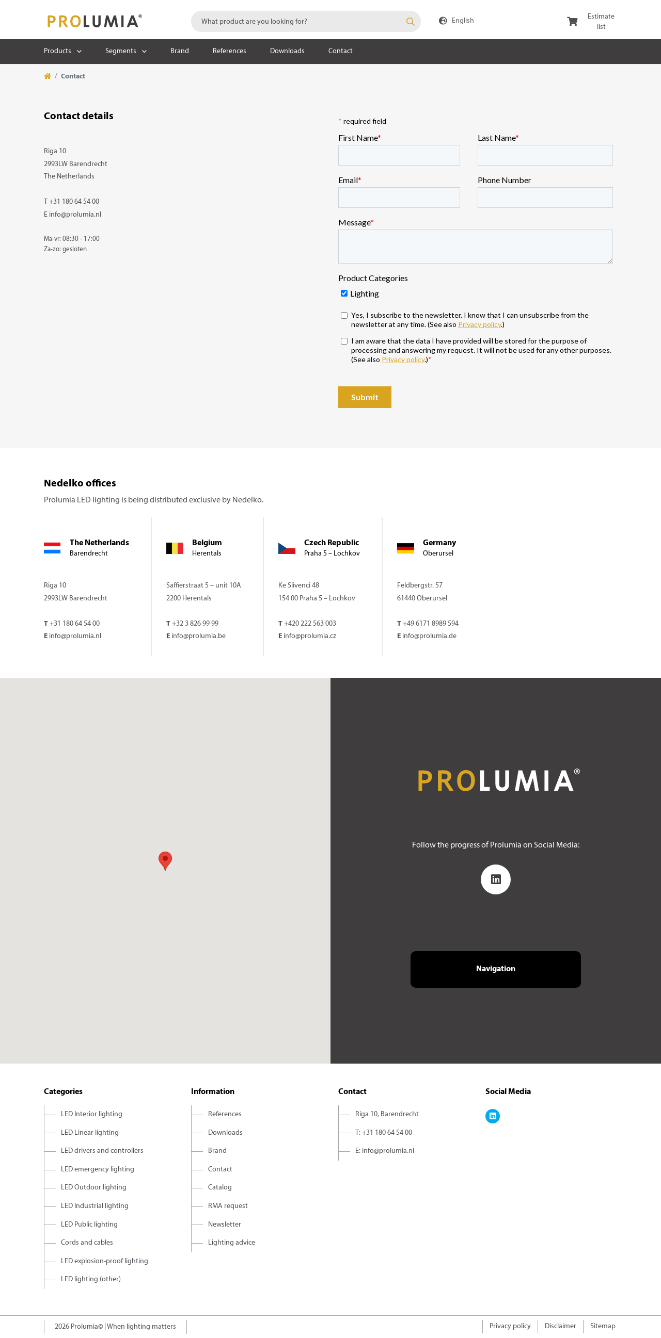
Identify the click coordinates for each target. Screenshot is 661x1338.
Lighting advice (231, 1243)
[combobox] (306, 21)
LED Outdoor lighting (94, 1188)
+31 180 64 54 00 (74, 202)
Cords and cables (87, 1243)
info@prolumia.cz (310, 636)
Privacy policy (510, 1326)
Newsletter (224, 1225)
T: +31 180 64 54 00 (383, 1133)
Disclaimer (560, 1326)
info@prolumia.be (198, 636)
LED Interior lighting (91, 1114)
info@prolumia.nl (75, 215)
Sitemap (603, 1326)
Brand (179, 51)
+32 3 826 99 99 (195, 624)
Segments (120, 51)
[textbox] (306, 21)
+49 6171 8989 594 (431, 624)
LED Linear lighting (90, 1133)
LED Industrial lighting (95, 1206)
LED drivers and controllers (102, 1151)
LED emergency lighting (97, 1169)
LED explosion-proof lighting (104, 1261)
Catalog (220, 1188)
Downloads (287, 51)
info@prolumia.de (429, 636)
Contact (340, 51)
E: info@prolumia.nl (384, 1151)
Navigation (495, 969)
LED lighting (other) (91, 1279)
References (229, 51)
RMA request (228, 1206)
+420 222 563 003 (310, 624)
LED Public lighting (89, 1225)
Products (57, 51)
